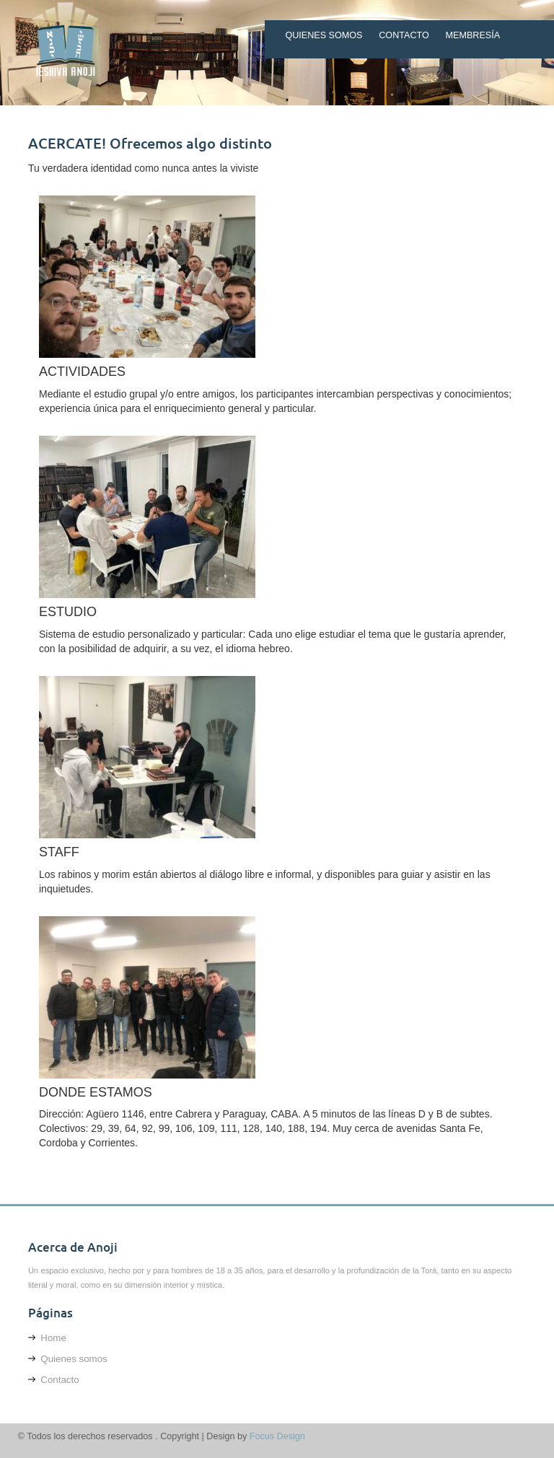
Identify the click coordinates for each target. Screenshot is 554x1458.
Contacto (404, 35)
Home (47, 1337)
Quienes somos (323, 35)
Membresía (473, 35)
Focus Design (277, 1436)
